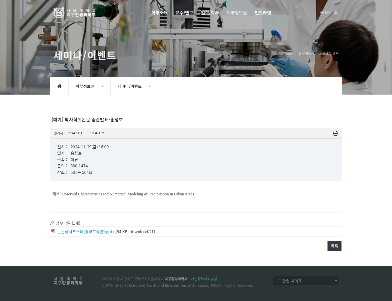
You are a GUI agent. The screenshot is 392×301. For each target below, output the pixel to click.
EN (325, 13)
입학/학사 (210, 12)
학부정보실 (237, 12)
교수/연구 (184, 12)
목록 (334, 246)
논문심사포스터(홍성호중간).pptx (85, 231)
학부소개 (159, 12)
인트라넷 (263, 12)
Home (289, 53)
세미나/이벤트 (328, 53)
